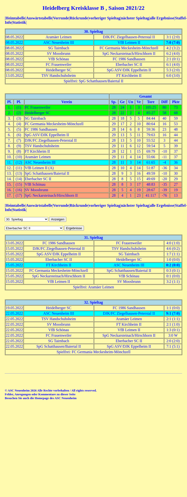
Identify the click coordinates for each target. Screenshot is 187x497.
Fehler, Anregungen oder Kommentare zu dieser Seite (40, 394)
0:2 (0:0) (173, 265)
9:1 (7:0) (173, 313)
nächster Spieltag (135, 18)
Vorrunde (61, 18)
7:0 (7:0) (173, 42)
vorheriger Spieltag (104, 18)
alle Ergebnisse (162, 18)
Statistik (19, 22)
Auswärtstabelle (39, 18)
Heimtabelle (15, 18)
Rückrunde (79, 18)
